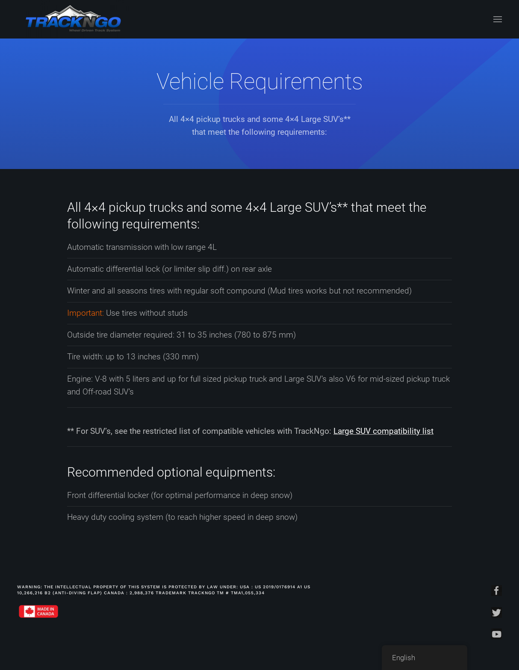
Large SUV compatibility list (383, 431)
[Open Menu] (497, 19)
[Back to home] (73, 19)
